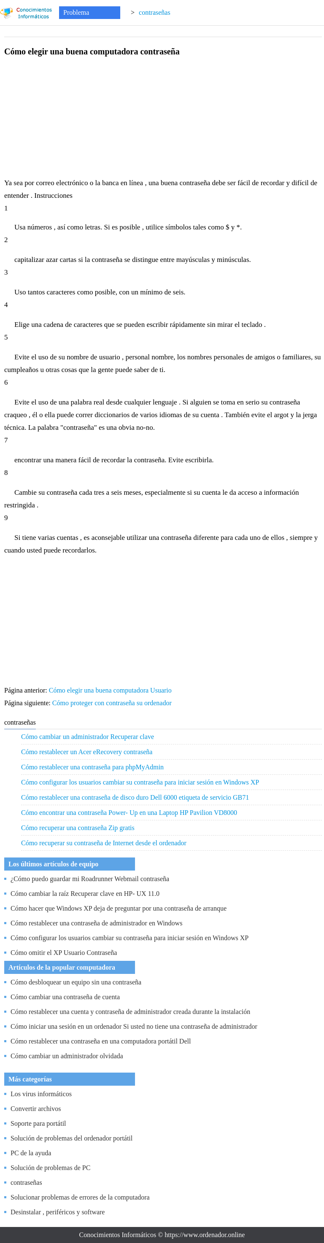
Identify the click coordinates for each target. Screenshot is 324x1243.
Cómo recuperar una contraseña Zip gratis (78, 827)
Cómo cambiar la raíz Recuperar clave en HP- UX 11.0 (85, 893)
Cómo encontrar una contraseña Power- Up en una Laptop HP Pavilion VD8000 (129, 812)
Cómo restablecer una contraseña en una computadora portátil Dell (101, 1041)
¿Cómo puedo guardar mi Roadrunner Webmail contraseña (90, 878)
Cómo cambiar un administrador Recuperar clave (87, 736)
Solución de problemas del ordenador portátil (71, 1138)
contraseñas (154, 12)
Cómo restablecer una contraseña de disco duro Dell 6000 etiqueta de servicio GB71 (135, 797)
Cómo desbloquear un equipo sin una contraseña (76, 982)
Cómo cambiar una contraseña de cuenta (65, 996)
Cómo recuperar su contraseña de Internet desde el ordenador (103, 843)
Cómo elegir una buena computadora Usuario (111, 690)
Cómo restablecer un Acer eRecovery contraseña (86, 751)
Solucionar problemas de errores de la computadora (80, 1197)
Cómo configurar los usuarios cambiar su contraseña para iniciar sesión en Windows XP (140, 782)
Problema (76, 12)
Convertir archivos (36, 1108)
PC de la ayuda (31, 1153)
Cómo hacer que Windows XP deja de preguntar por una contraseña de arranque (119, 908)
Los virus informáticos (41, 1093)
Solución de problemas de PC (50, 1167)
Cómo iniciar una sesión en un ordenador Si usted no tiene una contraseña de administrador (134, 1026)
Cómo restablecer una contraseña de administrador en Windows (96, 923)
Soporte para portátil (38, 1123)
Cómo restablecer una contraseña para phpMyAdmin (92, 767)
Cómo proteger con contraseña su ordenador (112, 702)
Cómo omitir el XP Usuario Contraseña (64, 952)
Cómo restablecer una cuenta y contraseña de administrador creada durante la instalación (130, 1011)
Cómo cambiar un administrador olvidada (67, 1056)
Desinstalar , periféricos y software (58, 1212)
